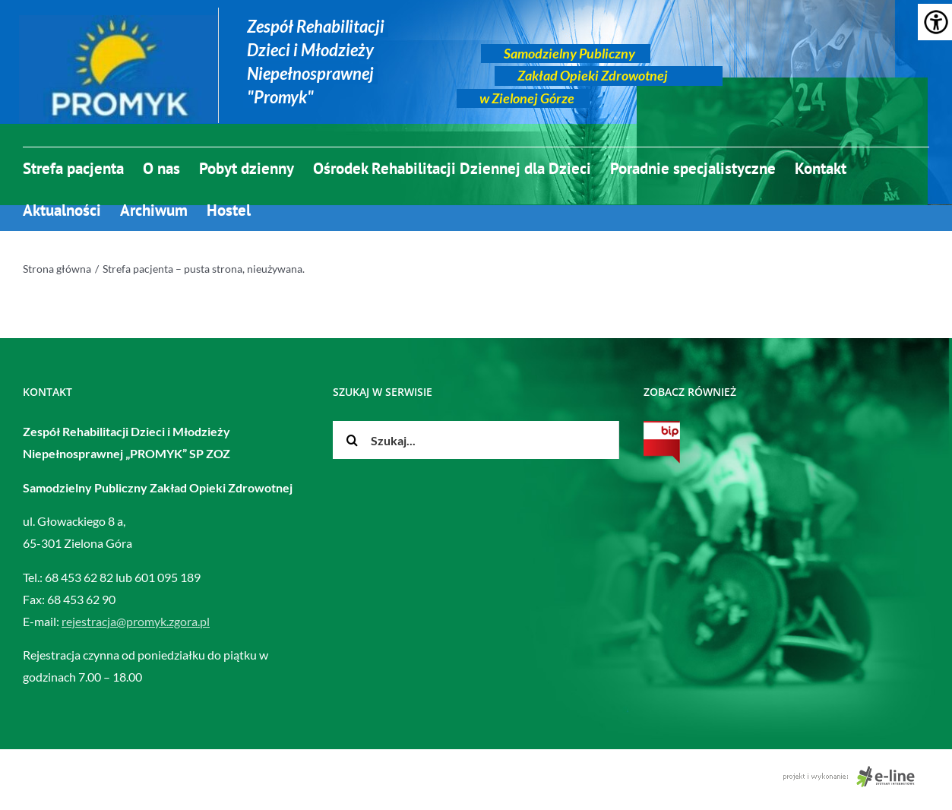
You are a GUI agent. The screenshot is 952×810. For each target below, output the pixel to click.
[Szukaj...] (475, 440)
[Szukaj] (352, 440)
